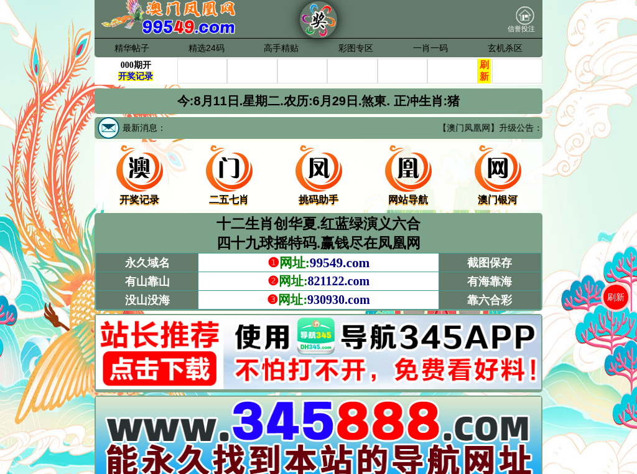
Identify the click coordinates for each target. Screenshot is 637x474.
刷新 (616, 297)
